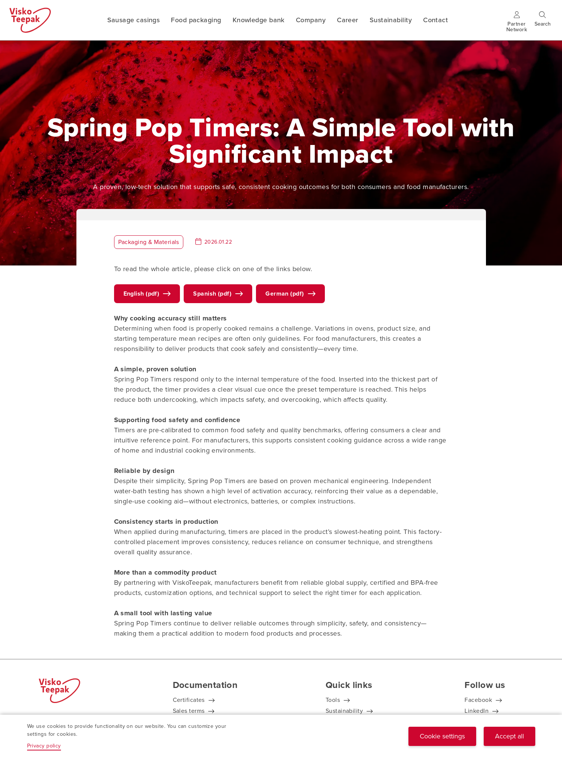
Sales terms (189, 710)
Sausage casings (133, 20)
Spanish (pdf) (212, 293)
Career (347, 20)
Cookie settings (442, 736)
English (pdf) (141, 293)
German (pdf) (284, 293)
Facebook (478, 699)
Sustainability (391, 20)
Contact (435, 20)
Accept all (509, 736)
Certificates (189, 699)
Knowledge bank (259, 20)
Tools (333, 699)
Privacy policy (44, 746)
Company (311, 20)
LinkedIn (477, 710)
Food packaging (196, 20)
